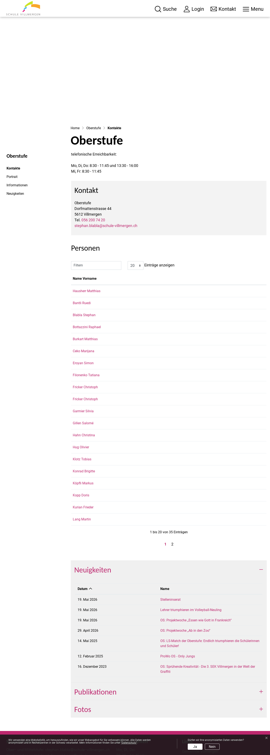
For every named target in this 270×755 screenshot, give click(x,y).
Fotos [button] (82, 657)
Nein (212, 747)
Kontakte (18, 127)
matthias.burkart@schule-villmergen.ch (226, 297)
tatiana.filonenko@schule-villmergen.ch (226, 333)
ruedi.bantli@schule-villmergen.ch (222, 261)
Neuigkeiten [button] (92, 527)
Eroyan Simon (83, 321)
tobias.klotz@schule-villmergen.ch (222, 417)
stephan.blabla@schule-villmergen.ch (105, 183)
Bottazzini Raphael (87, 285)
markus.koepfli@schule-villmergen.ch (224, 441)
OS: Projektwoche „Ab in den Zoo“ (143, 588)
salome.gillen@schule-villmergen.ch (223, 381)
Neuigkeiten (15, 151)
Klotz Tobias (82, 417)
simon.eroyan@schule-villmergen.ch (223, 321)
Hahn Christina (84, 393)
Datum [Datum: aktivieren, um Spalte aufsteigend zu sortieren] (83, 547)
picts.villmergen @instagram (206, 727)
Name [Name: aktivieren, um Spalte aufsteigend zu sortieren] (122, 547)
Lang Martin (82, 477)
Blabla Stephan (84, 273)
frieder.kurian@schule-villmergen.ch (223, 465)
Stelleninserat (128, 557)
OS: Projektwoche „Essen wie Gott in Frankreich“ (153, 578)
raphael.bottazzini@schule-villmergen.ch (227, 285)
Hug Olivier (81, 405)
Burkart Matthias (85, 297)
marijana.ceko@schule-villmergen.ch (224, 309)
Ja (195, 747)
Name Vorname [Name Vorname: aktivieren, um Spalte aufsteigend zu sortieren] (85, 236)
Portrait (12, 135)
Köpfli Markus (83, 441)
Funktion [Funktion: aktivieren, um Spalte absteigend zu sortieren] (116, 236)
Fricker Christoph (85, 345)
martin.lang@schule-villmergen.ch (222, 477)
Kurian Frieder (83, 465)
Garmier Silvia (83, 369)
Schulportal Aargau (198, 718)
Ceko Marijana (83, 309)
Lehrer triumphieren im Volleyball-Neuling (148, 568)
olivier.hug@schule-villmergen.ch (221, 405)
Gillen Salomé (83, 381)
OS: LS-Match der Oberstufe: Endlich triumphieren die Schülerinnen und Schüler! (177, 599)
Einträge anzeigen (151, 223)
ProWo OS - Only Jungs (135, 609)
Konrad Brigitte (84, 429)
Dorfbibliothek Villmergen (203, 709)
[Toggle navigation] (253, 9)
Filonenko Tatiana (86, 333)
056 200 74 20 (93, 178)
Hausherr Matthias (86, 249)
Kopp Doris (81, 453)
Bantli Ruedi (82, 261)
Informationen (17, 143)
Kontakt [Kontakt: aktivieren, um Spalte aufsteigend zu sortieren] (203, 236)
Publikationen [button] (95, 639)
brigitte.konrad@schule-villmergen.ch (224, 429)
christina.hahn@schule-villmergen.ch (224, 393)
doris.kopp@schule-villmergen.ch (221, 453)
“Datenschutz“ (129, 742)
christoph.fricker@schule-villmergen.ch (225, 345)
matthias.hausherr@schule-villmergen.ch (227, 249)
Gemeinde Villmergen (200, 699)
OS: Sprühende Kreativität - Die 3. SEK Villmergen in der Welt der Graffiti (171, 619)
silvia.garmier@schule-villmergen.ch (223, 369)
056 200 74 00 (33, 715)
